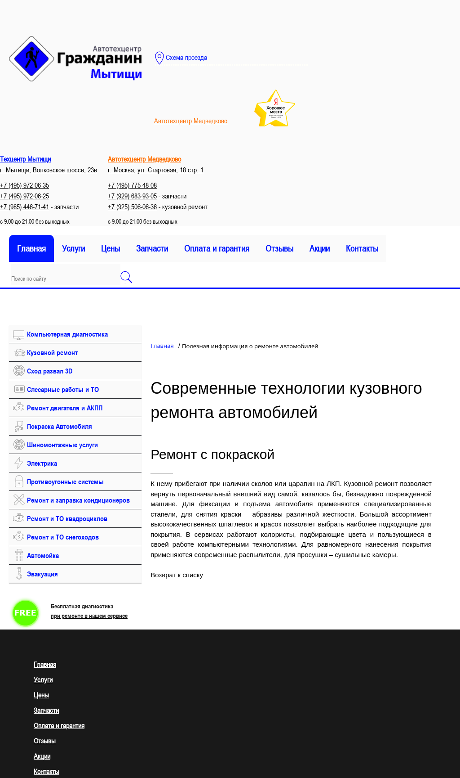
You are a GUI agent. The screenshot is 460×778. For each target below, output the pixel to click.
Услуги (73, 248)
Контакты (362, 248)
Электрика (42, 463)
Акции (320, 248)
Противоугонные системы (65, 481)
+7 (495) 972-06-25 (24, 195)
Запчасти (152, 248)
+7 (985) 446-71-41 (24, 206)
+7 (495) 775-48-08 (132, 184)
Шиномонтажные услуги (62, 444)
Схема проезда (181, 58)
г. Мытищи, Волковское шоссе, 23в (48, 169)
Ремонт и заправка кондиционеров (78, 499)
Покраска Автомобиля (59, 426)
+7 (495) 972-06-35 (24, 184)
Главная (31, 248)
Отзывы (279, 248)
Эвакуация (42, 573)
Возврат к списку (176, 575)
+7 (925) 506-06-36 (132, 206)
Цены (110, 248)
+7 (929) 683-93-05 (132, 195)
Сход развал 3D (49, 370)
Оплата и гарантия (216, 248)
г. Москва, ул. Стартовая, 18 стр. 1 (155, 169)
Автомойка (43, 555)
